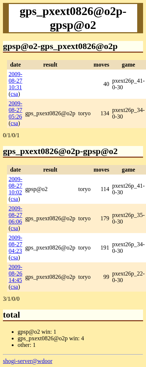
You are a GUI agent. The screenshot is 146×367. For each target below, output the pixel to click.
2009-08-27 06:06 (15, 215)
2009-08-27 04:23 (15, 244)
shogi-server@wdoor (27, 361)
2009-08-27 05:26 (15, 110)
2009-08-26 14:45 (15, 273)
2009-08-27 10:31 (15, 80)
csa (14, 94)
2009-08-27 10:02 (15, 185)
